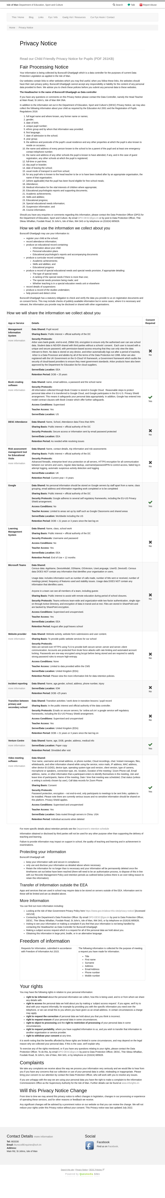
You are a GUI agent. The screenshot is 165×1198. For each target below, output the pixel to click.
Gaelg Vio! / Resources (74, 17)
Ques (90, 1174)
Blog (31, 17)
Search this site (67, 1170)
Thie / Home (18, 17)
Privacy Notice (81, 1170)
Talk (133, 5)
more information (16, 340)
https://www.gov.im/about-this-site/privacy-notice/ (110, 911)
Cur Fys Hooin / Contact (102, 17)
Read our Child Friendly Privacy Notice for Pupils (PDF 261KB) (67, 58)
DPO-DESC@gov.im (88, 218)
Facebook (113, 1146)
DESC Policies (96, 1170)
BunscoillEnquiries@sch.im (27, 1144)
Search (118, 5)
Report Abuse (150, 5)
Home (12, 27)
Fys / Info (53, 17)
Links (41, 17)
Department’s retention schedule (93, 828)
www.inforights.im (130, 1083)
